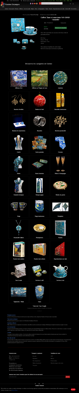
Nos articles (73, 8)
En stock (34, 356)
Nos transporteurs (36, 360)
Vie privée (35, 365)
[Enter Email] (37, 377)
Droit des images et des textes (57, 363)
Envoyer (67, 376)
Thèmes (16, 8)
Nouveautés (11, 8)
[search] (52, 3)
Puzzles (50, 8)
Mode (46, 8)
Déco (36, 8)
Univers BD (67, 8)
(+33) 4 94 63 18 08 (14, 0)
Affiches (21, 8)
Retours (52, 358)
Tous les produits (31, 14)
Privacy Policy (15, 390)
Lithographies (41, 8)
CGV (52, 356)
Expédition (35, 358)
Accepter (73, 389)
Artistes (6, 8)
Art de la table (27, 8)
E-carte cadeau (54, 360)
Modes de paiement (37, 363)
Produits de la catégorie (48, 14)
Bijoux (32, 8)
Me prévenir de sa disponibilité (60, 27)
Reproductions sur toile (58, 8)
